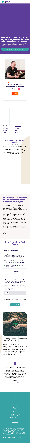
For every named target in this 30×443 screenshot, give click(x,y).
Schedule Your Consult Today (15, 49)
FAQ (16, 130)
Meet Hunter (18, 126)
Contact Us (17, 128)
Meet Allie (5, 132)
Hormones (5, 130)
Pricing (16, 132)
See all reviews (15, 304)
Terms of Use (15, 422)
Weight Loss (5, 128)
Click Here (15, 386)
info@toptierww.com (15, 417)
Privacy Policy (15, 420)
